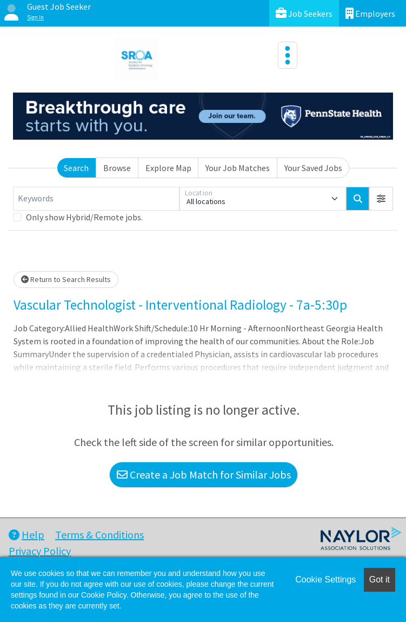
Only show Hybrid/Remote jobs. (84, 217)
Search (76, 167)
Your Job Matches (237, 167)
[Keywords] (96, 199)
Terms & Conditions (99, 534)
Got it (379, 579)
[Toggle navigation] (287, 55)
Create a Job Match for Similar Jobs (204, 474)
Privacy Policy (40, 551)
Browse (117, 167)
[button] (381, 199)
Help (26, 534)
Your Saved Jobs (313, 167)
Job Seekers (304, 13)
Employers (370, 13)
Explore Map (168, 167)
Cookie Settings (325, 579)
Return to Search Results (66, 279)
